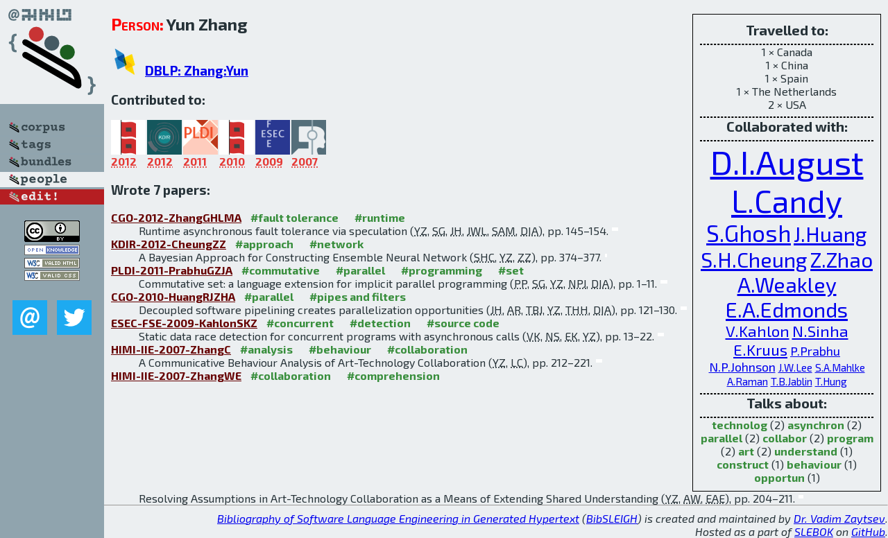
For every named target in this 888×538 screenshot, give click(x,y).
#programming (441, 270)
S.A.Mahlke (840, 367)
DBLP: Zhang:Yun (196, 70)
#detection (380, 322)
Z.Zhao (841, 259)
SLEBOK (813, 531)
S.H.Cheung (754, 259)
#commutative (280, 270)
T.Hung (831, 381)
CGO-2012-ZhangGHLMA (176, 217)
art (746, 451)
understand (805, 451)
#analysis (266, 349)
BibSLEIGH (612, 518)
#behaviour (340, 349)
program (850, 437)
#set (511, 270)
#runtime (380, 217)
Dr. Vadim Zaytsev (839, 518)
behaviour (814, 464)
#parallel (360, 270)
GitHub (868, 531)
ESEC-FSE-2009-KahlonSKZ (184, 322)
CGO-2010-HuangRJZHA (173, 296)
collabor (784, 437)
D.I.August (787, 161)
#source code (463, 322)
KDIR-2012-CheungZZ (168, 243)
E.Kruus (760, 349)
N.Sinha (820, 331)
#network (336, 243)
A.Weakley (787, 284)
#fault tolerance (294, 217)
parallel (721, 437)
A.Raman (747, 381)
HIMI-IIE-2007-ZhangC (171, 349)
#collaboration (427, 349)
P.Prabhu (815, 350)
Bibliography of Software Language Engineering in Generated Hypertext (398, 518)
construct (743, 464)
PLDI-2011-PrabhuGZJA (171, 270)
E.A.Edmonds (787, 309)
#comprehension (393, 375)
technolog (739, 424)
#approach (264, 243)
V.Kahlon (757, 331)
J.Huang (830, 233)
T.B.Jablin (791, 381)
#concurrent (300, 322)
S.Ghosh (748, 233)
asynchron (815, 424)
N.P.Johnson (742, 366)
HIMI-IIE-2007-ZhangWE (176, 375)
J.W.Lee (795, 367)
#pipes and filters (357, 296)
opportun (779, 477)
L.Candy (786, 200)
